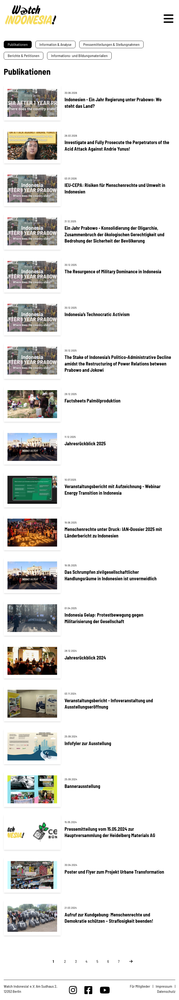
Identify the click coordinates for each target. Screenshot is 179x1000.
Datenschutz (166, 991)
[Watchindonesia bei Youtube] (105, 989)
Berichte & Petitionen (23, 55)
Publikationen (18, 44)
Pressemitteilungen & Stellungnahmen (111, 44)
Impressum (164, 986)
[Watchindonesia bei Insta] (73, 989)
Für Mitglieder (140, 986)
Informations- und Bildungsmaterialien (79, 55)
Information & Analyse (55, 44)
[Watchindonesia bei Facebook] (88, 989)
